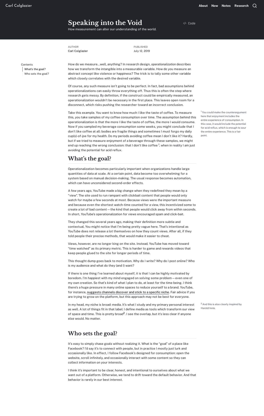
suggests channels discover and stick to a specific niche (128, 292)
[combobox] (254, 5)
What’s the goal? (35, 69)
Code (189, 23)
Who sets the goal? (36, 73)
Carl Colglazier (78, 50)
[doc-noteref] (158, 145)
